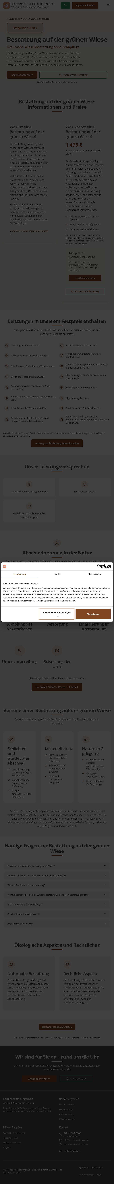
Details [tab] (57, 574)
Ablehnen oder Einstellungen (56, 613)
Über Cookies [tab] (94, 574)
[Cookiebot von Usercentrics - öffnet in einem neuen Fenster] (99, 566)
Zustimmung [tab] (20, 574)
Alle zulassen (93, 614)
